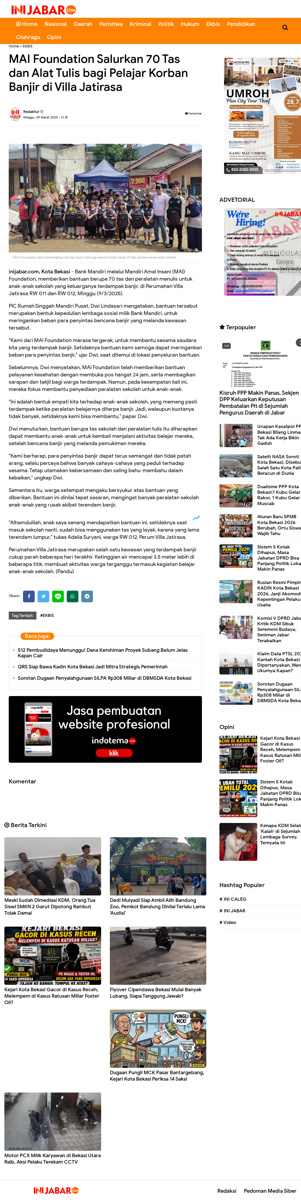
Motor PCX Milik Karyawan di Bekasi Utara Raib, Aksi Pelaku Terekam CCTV (52, 1159)
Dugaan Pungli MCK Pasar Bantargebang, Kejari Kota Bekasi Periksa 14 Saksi (157, 1076)
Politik (166, 24)
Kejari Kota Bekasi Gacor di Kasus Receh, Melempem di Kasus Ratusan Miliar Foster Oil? (51, 996)
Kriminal (140, 24)
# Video (227, 922)
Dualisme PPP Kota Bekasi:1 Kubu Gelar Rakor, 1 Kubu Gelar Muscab (278, 495)
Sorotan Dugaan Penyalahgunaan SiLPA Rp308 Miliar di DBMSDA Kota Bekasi (104, 678)
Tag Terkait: (23, 615)
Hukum (190, 24)
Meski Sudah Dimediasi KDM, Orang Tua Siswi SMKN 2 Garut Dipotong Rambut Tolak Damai (49, 906)
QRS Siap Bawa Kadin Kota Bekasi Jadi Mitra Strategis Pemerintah (93, 667)
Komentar (193, 113)
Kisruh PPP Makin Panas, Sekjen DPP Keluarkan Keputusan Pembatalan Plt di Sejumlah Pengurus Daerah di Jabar (259, 403)
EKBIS (27, 46)
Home (27, 24)
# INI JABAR (232, 911)
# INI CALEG (233, 899)
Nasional (56, 24)
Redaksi (227, 1191)
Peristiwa (111, 24)
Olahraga (28, 37)
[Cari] (285, 27)
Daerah (83, 24)
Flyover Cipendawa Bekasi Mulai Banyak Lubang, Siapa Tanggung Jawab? (155, 993)
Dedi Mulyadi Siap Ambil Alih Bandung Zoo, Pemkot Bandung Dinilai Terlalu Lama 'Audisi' (157, 906)
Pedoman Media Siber (270, 1191)
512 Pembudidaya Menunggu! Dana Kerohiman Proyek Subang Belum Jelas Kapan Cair (103, 653)
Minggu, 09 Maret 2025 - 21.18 (45, 117)
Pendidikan (241, 24)
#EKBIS (47, 615)
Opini (54, 37)
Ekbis (213, 24)
